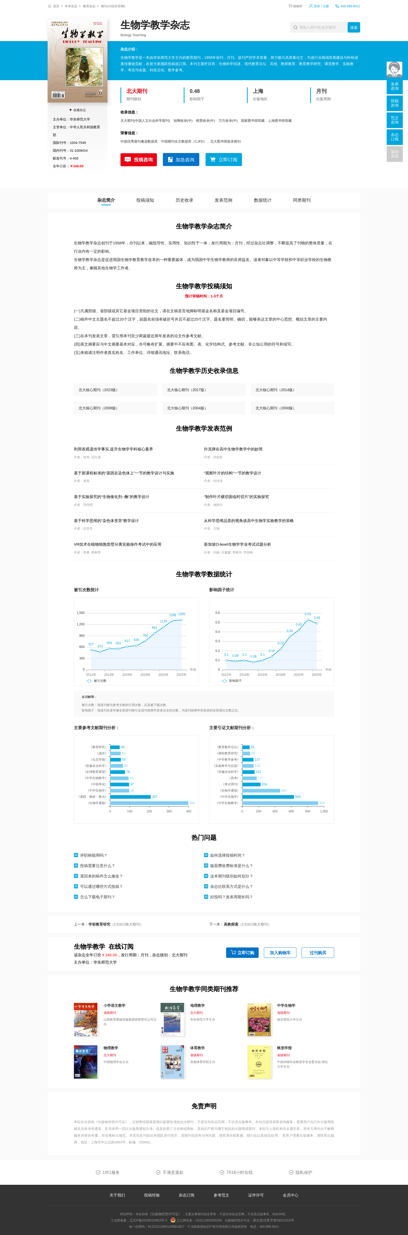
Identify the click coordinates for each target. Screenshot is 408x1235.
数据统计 (263, 200)
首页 (56, 6)
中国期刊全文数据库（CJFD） (184, 141)
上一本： (108, 924)
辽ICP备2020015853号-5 (148, 1220)
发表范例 (223, 200)
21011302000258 (208, 1220)
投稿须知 (145, 200)
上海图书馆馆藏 (280, 121)
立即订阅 (228, 159)
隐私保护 (304, 1172)
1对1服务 (111, 1172)
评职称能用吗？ (93, 855)
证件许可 (256, 1195)
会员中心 (290, 1195)
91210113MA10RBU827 (166, 1226)
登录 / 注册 (321, 6)
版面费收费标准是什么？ (231, 865)
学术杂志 (71, 6)
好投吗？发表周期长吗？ (231, 897)
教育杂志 (89, 6)
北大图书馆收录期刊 (225, 141)
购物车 (298, 6)
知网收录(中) (183, 121)
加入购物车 (280, 953)
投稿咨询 (143, 159)
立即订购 (246, 953)
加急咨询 (185, 159)
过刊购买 (318, 953)
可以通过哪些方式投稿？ (101, 886)
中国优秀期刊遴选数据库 (139, 141)
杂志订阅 (186, 1195)
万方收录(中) (228, 121)
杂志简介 (106, 200)
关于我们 (117, 1195)
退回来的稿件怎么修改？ (101, 876)
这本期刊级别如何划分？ (231, 876)
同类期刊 (302, 200)
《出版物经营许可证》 (111, 1122)
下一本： (240, 924)
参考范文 (221, 1195)
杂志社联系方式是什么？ (231, 886)
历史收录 (184, 200)
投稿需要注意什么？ (97, 865)
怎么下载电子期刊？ (97, 897)
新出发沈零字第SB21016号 (273, 1220)
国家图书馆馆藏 (253, 121)
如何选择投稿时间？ (227, 855)
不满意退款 (173, 1172)
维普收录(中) (205, 121)
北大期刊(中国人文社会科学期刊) (145, 121)
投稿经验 (152, 1195)
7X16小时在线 (239, 1172)
